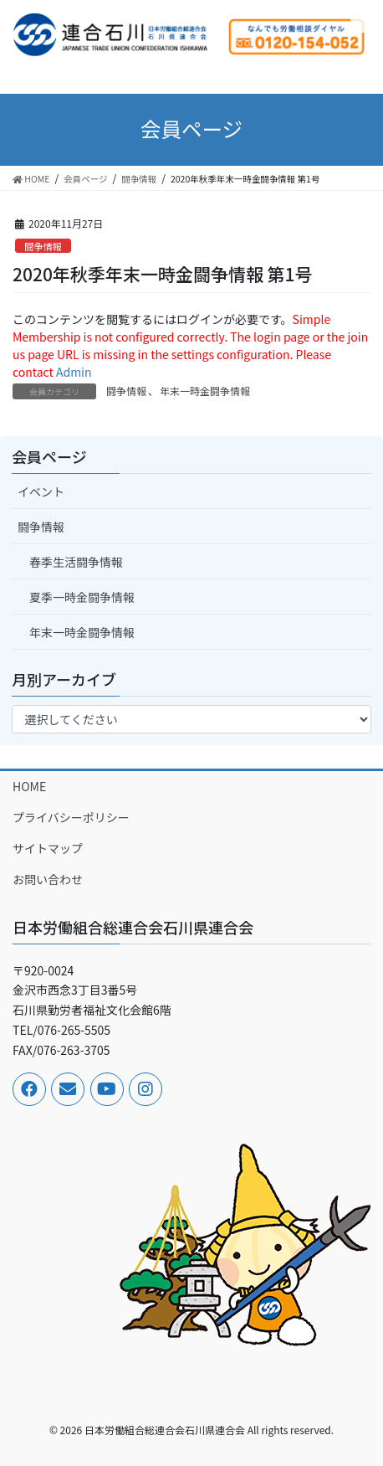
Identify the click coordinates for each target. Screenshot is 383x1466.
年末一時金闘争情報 (205, 390)
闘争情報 (43, 246)
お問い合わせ (48, 879)
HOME (29, 786)
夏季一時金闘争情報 (82, 597)
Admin (74, 371)
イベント (41, 491)
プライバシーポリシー (71, 817)
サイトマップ (48, 848)
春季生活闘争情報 (76, 561)
